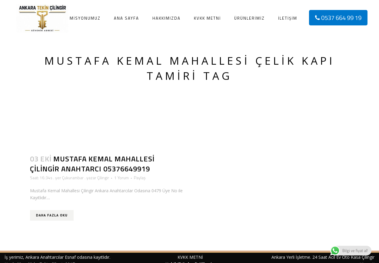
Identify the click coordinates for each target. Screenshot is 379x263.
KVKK (183, 257)
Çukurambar (73, 177)
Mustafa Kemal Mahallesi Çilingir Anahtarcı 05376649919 (92, 163)
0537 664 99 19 (338, 17)
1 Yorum (121, 177)
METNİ (195, 257)
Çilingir (103, 177)
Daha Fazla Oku (52, 215)
